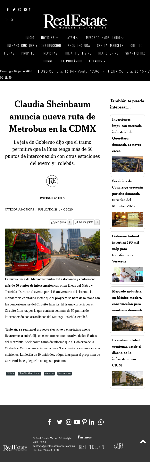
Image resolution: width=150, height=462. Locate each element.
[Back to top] (143, 438)
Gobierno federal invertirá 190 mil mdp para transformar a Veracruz (125, 244)
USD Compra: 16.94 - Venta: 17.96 (68, 67)
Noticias (27, 205)
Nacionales (64, 369)
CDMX (10, 369)
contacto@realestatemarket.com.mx (54, 441)
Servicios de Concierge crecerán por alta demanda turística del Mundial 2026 (127, 189)
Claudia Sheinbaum (29, 369)
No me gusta (86, 217)
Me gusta (60, 217)
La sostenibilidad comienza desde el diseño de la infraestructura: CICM (126, 348)
